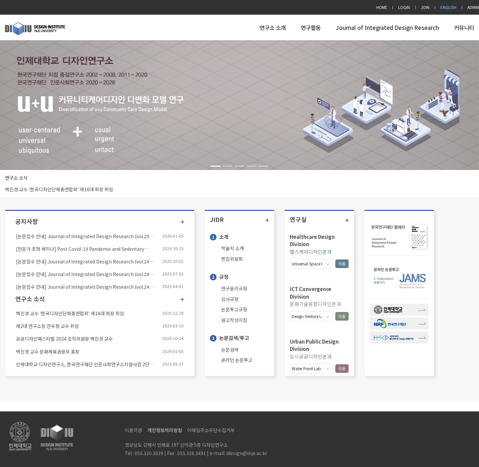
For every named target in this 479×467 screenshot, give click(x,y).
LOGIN (404, 7)
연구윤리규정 (234, 288)
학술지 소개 (232, 248)
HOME (381, 7)
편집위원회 (232, 258)
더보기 (182, 222)
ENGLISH (448, 7)
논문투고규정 (234, 309)
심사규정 (230, 299)
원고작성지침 (234, 320)
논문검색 (230, 349)
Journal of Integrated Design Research (387, 28)
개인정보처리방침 (164, 430)
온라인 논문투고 (236, 360)
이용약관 (133, 430)
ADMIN (473, 7)
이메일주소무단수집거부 (211, 430)
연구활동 (311, 28)
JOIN (425, 7)
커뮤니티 (464, 28)
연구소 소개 (272, 28)
